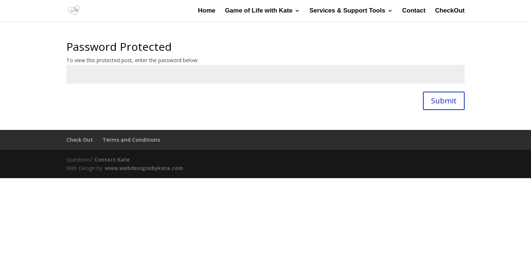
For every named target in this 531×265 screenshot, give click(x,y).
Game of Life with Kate (258, 11)
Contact (414, 11)
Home (206, 11)
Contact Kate (112, 159)
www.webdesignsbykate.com (144, 168)
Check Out (79, 139)
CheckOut (450, 11)
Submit (444, 101)
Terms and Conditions (131, 139)
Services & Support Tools (347, 11)
